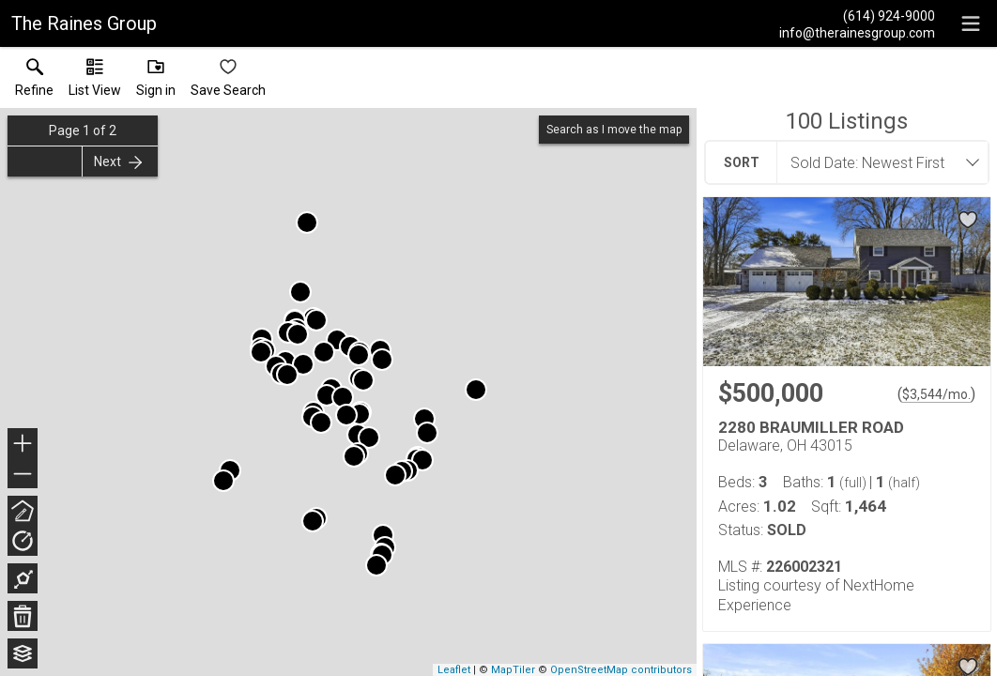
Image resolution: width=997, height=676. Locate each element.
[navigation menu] (971, 23)
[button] (95, 81)
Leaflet (453, 670)
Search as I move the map (614, 129)
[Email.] (857, 31)
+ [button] (23, 445)
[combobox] (877, 162)
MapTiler (513, 670)
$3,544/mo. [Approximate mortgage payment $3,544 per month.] (936, 394)
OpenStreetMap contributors (621, 670)
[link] (34, 81)
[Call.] (857, 15)
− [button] (22, 474)
